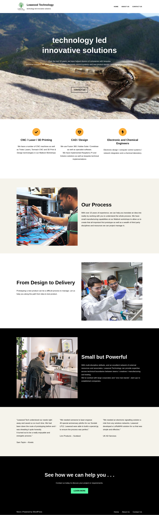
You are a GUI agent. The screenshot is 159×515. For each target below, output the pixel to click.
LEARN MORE (79, 491)
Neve (19, 512)
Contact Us (137, 6)
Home (116, 6)
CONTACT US (79, 90)
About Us (125, 6)
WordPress (37, 512)
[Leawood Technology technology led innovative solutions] (35, 6)
